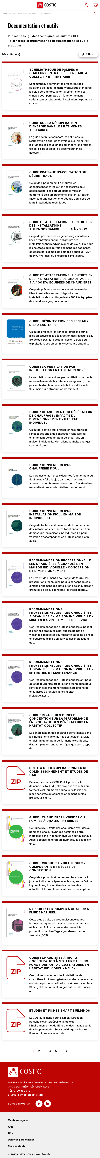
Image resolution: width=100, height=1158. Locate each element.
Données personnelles (21, 1139)
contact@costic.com (30, 1094)
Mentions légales (18, 1120)
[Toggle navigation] (4, 4)
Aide (10, 1126)
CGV (10, 1133)
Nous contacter (17, 1146)
